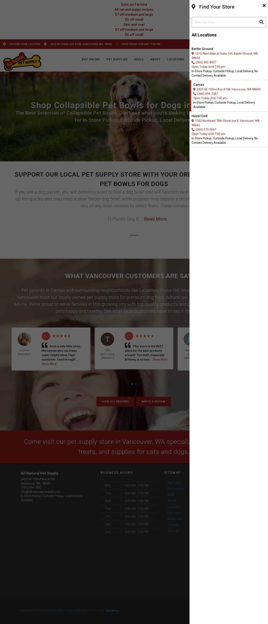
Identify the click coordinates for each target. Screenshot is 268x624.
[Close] (264, 5)
